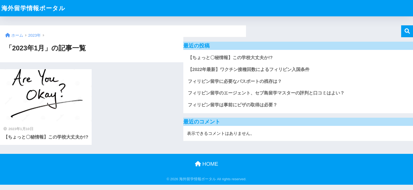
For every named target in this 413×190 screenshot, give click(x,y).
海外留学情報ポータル (33, 8)
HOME (206, 164)
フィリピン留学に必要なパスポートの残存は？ (235, 81)
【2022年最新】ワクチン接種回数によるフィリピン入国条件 (248, 69)
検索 (407, 31)
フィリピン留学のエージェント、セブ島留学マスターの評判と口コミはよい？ (266, 93)
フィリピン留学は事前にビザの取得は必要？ (232, 104)
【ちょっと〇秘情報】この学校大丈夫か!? (230, 57)
